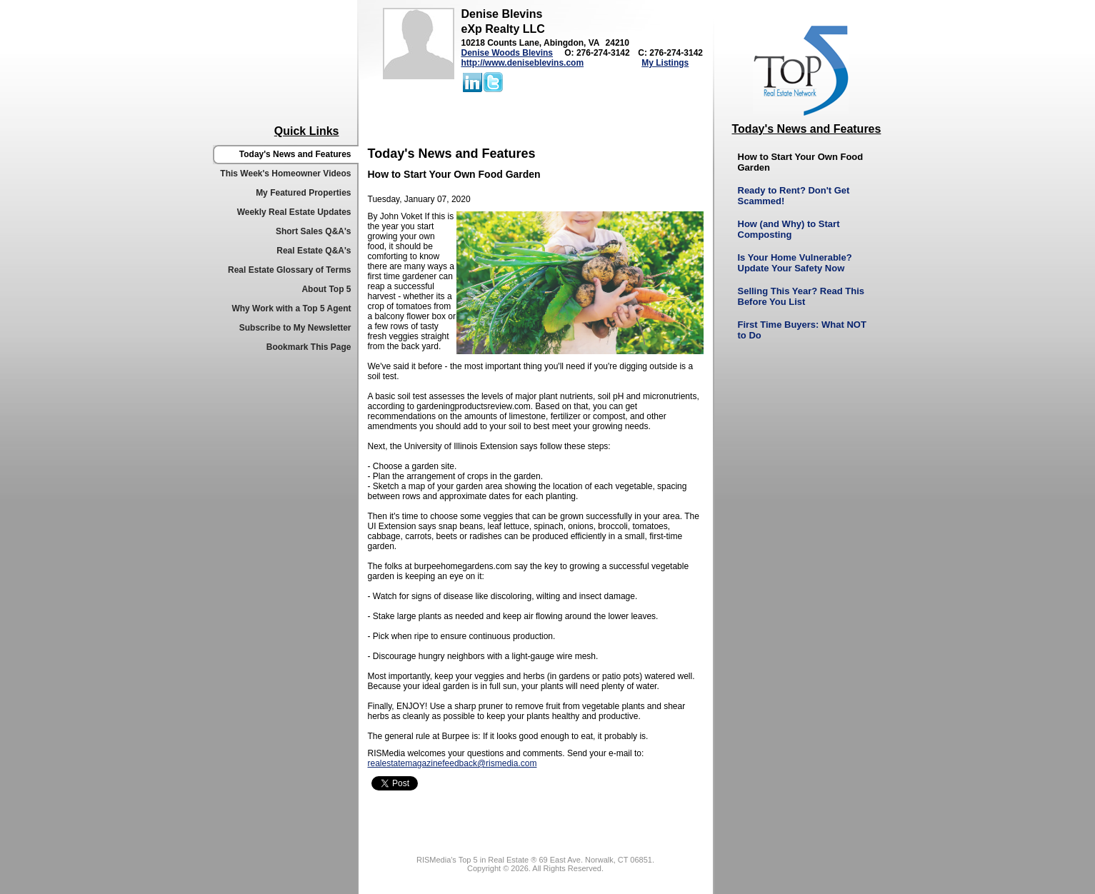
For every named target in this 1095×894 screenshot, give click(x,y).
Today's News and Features (295, 154)
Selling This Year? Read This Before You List (801, 296)
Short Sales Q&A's (313, 231)
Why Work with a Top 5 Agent (291, 308)
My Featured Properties (303, 193)
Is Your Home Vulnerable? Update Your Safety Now (795, 262)
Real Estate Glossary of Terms (289, 270)
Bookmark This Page (308, 347)
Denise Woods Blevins (507, 53)
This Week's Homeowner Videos (285, 174)
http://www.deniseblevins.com (522, 63)
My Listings (665, 63)
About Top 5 (326, 289)
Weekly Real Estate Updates (294, 212)
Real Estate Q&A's (313, 251)
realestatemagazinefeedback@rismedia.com (452, 763)
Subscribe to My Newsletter (295, 328)
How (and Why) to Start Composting (789, 229)
